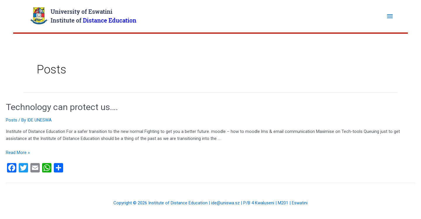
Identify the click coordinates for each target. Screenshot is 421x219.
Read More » (18, 152)
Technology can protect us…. (62, 107)
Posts (11, 120)
